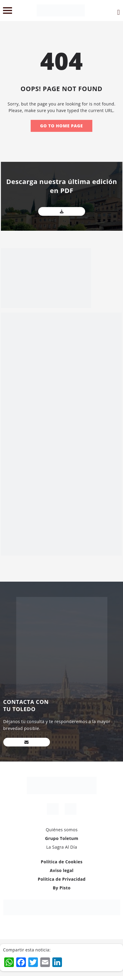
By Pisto (61, 888)
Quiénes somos (62, 829)
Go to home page (61, 126)
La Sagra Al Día (61, 847)
